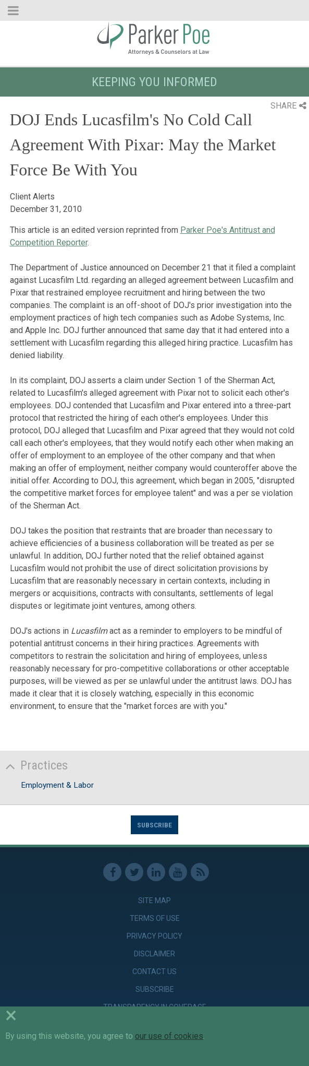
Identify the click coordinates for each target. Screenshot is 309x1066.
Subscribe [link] (154, 989)
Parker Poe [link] (154, 38)
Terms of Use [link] (155, 918)
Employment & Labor (57, 785)
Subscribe (154, 825)
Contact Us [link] (154, 971)
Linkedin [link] (156, 872)
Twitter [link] (134, 872)
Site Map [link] (154, 900)
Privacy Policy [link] (154, 936)
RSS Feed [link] (200, 872)
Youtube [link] (178, 872)
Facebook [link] (112, 872)
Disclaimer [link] (154, 954)
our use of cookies (169, 1036)
